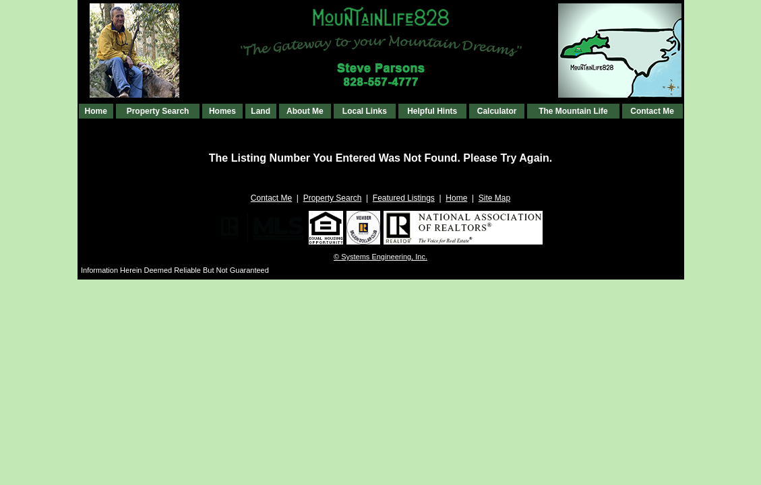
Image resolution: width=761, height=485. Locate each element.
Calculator (497, 111)
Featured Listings (404, 198)
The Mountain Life (573, 111)
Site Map (494, 198)
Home (96, 111)
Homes (222, 111)
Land (260, 111)
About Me (305, 111)
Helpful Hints (432, 111)
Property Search (158, 111)
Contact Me (652, 111)
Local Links (364, 111)
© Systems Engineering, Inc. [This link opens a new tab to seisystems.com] (380, 257)
